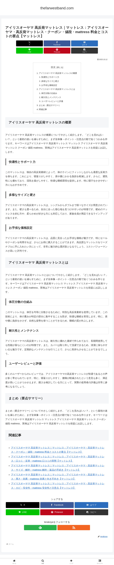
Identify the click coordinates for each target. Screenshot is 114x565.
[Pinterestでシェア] (83, 43)
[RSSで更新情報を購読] (60, 522)
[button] (100, 43)
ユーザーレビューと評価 (51, 96)
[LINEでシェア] (65, 43)
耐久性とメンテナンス (50, 91)
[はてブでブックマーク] (48, 43)
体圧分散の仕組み (48, 87)
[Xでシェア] (13, 43)
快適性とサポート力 (49, 70)
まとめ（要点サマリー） (49, 100)
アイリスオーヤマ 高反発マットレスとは (57, 83)
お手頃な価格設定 (48, 79)
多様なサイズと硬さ (49, 74)
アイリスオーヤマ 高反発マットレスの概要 (58, 66)
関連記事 (42, 104)
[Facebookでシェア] (31, 43)
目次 (53, 60)
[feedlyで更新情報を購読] (54, 522)
